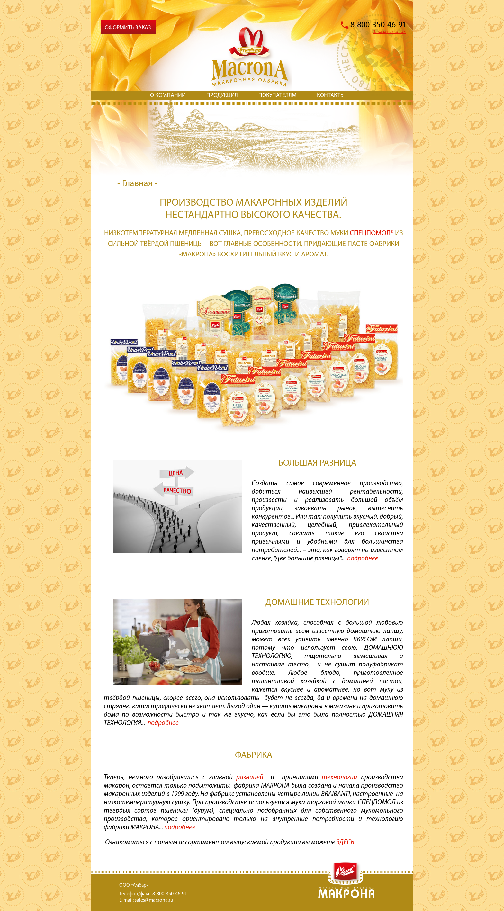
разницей (249, 777)
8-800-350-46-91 (378, 25)
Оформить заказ (128, 28)
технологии (339, 777)
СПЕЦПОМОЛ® (371, 233)
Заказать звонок (389, 32)
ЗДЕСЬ (346, 842)
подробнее (179, 827)
